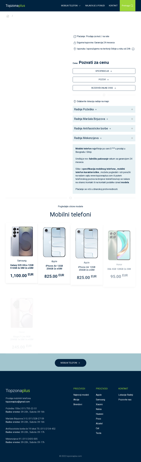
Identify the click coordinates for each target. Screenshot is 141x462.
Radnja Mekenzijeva (88, 138)
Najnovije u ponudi (95, 6)
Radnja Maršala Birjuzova (91, 119)
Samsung (100, 399)
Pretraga (127, 5)
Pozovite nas (124, 399)
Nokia (98, 409)
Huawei (99, 414)
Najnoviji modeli (81, 394)
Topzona (15, 6)
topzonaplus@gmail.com (18, 401)
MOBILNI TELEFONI (71, 363)
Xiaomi (99, 404)
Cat (97, 428)
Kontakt (113, 6)
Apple (99, 394)
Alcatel (99, 423)
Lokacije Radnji (125, 394)
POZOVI (104, 79)
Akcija (76, 399)
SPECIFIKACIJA (103, 71)
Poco (98, 418)
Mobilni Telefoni (71, 5)
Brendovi (77, 404)
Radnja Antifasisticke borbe (92, 128)
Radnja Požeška (85, 109)
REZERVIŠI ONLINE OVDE (104, 88)
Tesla (98, 433)
